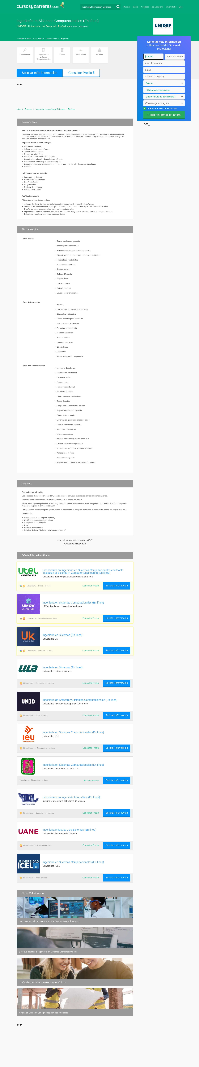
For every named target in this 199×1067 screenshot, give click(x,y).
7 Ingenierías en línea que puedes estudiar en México (43, 1013)
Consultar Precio (91, 586)
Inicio (19, 109)
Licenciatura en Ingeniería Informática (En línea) (71, 797)
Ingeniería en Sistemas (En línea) (62, 635)
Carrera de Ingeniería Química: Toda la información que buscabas (49, 921)
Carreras (127, 7)
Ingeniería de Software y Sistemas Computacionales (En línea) (80, 699)
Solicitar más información (39, 73)
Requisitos (65, 39)
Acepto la (161, 108)
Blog (180, 7)
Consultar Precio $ (81, 73)
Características (38, 39)
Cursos (135, 7)
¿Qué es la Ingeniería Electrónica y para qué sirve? (42, 982)
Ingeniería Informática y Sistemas (50, 109)
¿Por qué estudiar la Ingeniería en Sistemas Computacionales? (48, 952)
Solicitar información (116, 585)
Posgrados (145, 7)
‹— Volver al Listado (24, 39)
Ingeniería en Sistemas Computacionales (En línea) (73, 602)
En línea (71, 109)
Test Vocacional (157, 7)
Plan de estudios (52, 39)
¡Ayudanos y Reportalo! (75, 544)
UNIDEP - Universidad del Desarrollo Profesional (43, 26)
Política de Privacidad (167, 108)
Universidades (171, 7)
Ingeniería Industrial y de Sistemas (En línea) (69, 829)
